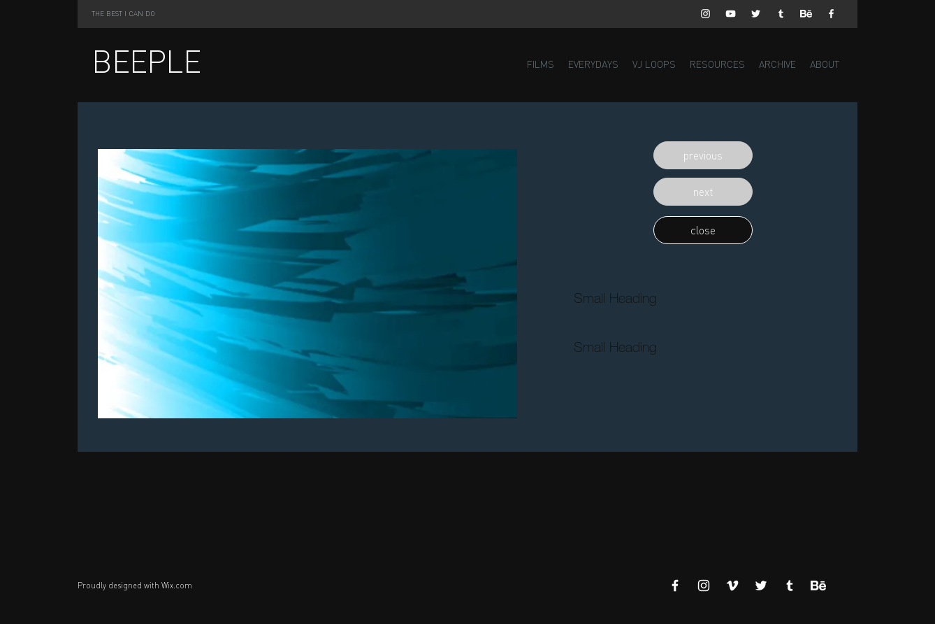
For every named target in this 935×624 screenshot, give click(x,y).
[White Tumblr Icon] (781, 14)
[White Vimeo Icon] (732, 585)
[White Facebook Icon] (831, 14)
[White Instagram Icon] (705, 14)
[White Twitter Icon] (756, 14)
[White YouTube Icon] (731, 14)
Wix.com (176, 585)
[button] (703, 155)
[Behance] (806, 14)
